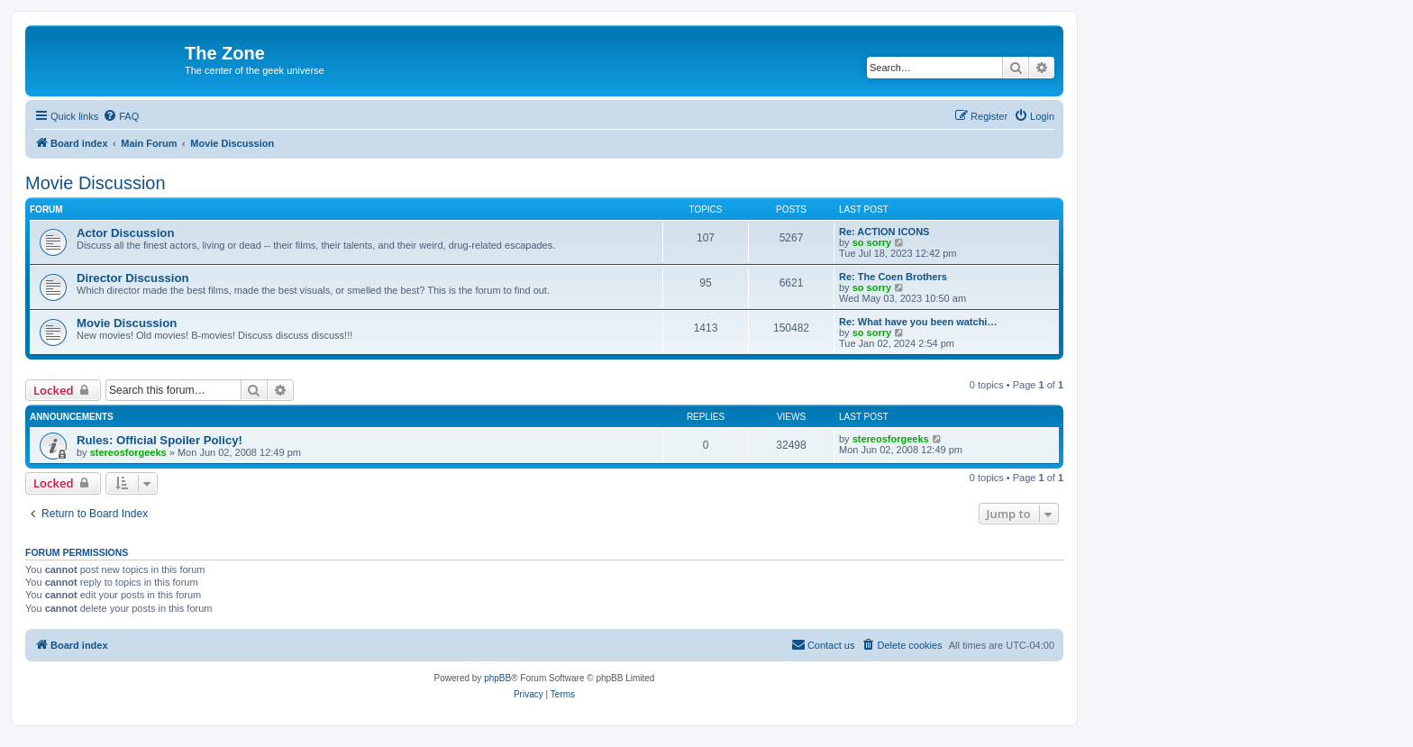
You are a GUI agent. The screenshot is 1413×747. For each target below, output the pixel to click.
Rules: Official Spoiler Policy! (159, 440)
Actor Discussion (125, 233)
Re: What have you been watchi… (918, 321)
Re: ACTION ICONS (884, 231)
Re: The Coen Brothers (893, 276)
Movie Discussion (95, 183)
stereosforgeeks (128, 452)
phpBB (497, 678)
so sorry (871, 242)
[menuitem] (121, 116)
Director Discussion (133, 278)
